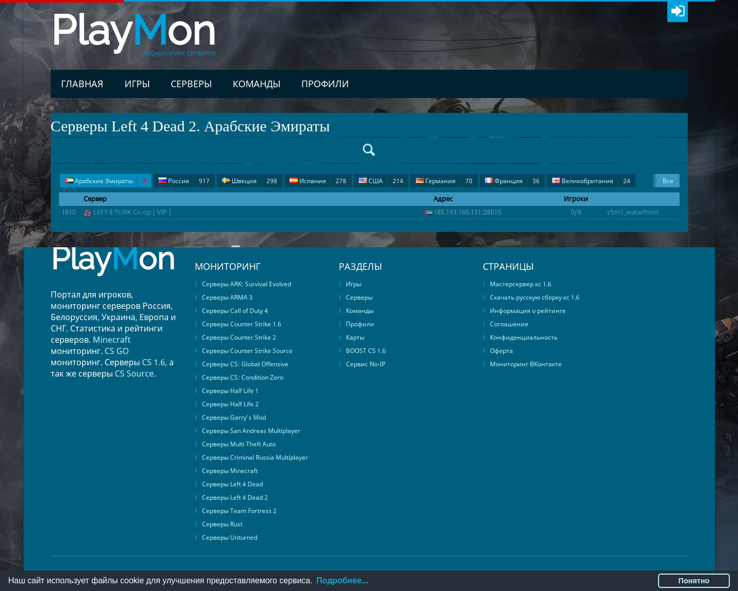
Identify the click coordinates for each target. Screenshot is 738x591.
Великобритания (591, 181)
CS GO (117, 351)
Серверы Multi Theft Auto (239, 444)
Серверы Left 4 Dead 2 (235, 497)
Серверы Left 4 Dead (232, 484)
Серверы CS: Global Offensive (245, 364)
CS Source (134, 373)
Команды (256, 83)
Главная (82, 83)
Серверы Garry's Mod (234, 417)
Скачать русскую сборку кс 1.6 (535, 297)
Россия (184, 181)
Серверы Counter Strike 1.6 (241, 324)
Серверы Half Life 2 (230, 404)
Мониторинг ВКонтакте (526, 364)
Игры (137, 83)
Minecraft (112, 339)
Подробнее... (342, 580)
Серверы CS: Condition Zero (242, 377)
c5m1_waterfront (633, 211)
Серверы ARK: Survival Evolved (246, 284)
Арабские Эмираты (105, 181)
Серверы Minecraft (230, 470)
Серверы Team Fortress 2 (239, 510)
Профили (325, 83)
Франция (512, 181)
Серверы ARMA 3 (227, 297)
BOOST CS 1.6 (366, 350)
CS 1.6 (153, 362)
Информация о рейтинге (528, 310)
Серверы (191, 83)
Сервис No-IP (365, 364)
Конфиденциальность (524, 337)
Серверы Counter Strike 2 (239, 337)
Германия (444, 181)
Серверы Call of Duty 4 (235, 310)
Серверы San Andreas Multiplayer (251, 430)
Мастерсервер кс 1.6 (520, 284)
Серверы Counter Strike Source (247, 350)
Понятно (694, 581)
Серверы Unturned (229, 537)
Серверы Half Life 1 (230, 390)
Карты (355, 337)
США (381, 181)
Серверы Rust (222, 524)
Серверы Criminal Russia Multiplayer (255, 457)
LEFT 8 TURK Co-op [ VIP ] (132, 211)
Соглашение (509, 324)
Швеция (249, 181)
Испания (318, 181)
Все (668, 180)
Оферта (501, 350)
